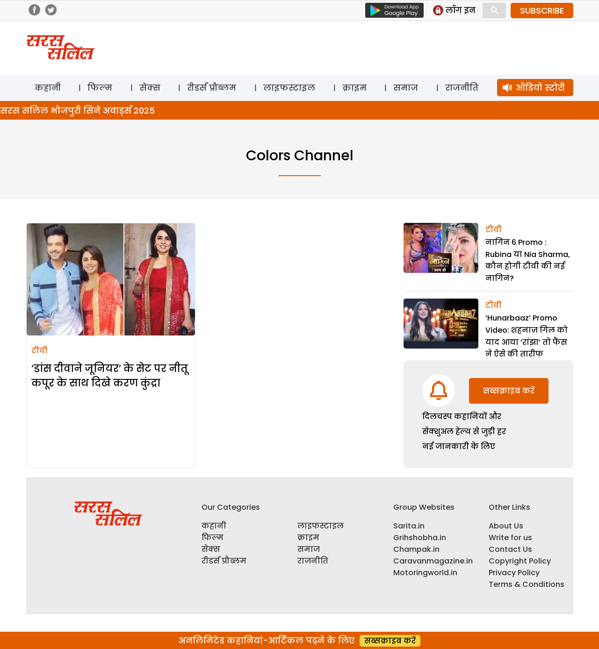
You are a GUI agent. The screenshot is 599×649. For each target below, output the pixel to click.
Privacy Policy (514, 572)
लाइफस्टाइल (289, 87)
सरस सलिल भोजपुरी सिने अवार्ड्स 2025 (77, 110)
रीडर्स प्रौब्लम (211, 87)
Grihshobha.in (419, 537)
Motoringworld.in (425, 572)
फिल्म (99, 87)
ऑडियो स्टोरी (540, 87)
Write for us (510, 537)
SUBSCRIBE (542, 10)
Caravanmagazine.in (433, 561)
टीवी (39, 350)
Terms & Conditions (526, 584)
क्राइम (354, 87)
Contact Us (510, 549)
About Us (506, 526)
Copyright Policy (520, 561)
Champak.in (416, 549)
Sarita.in (409, 526)
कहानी (48, 87)
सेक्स (149, 87)
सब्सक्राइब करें (508, 390)
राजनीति (461, 87)
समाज (405, 87)
